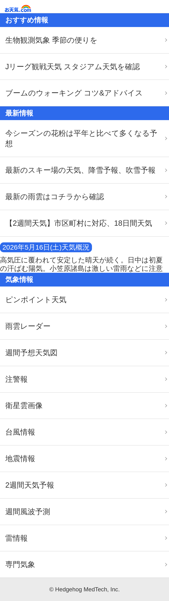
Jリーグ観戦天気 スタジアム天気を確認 (72, 66)
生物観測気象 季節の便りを (51, 40)
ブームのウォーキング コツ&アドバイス (74, 93)
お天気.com (25, 9)
